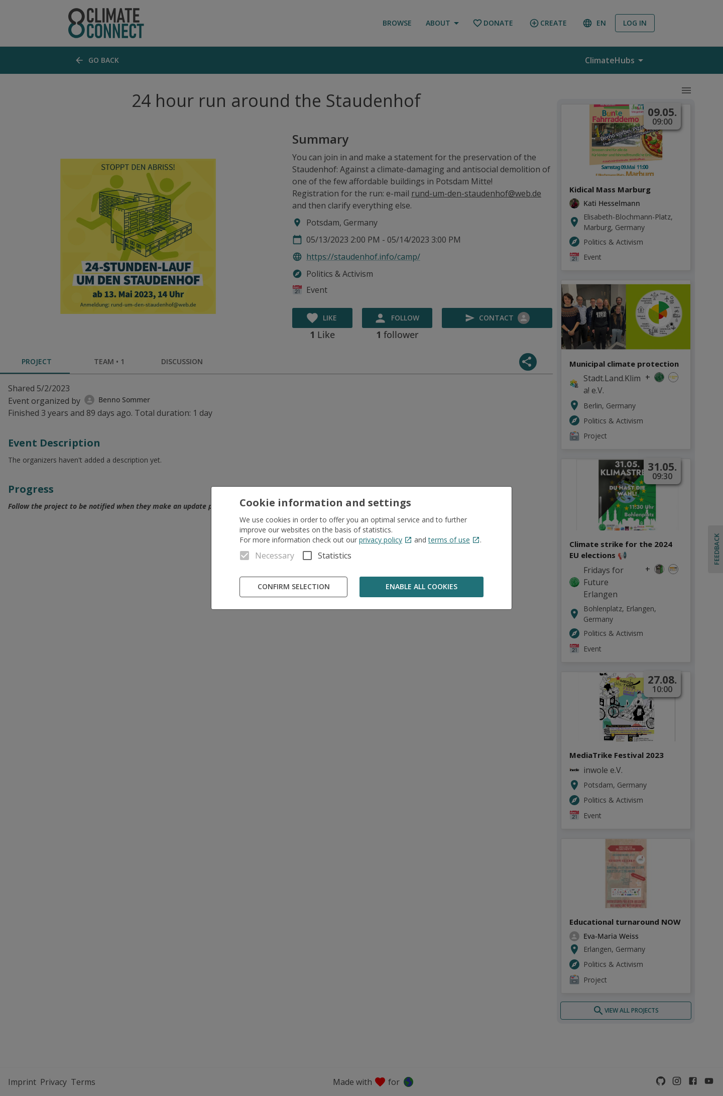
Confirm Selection (293, 587)
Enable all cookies (421, 587)
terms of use (454, 539)
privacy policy (385, 539)
